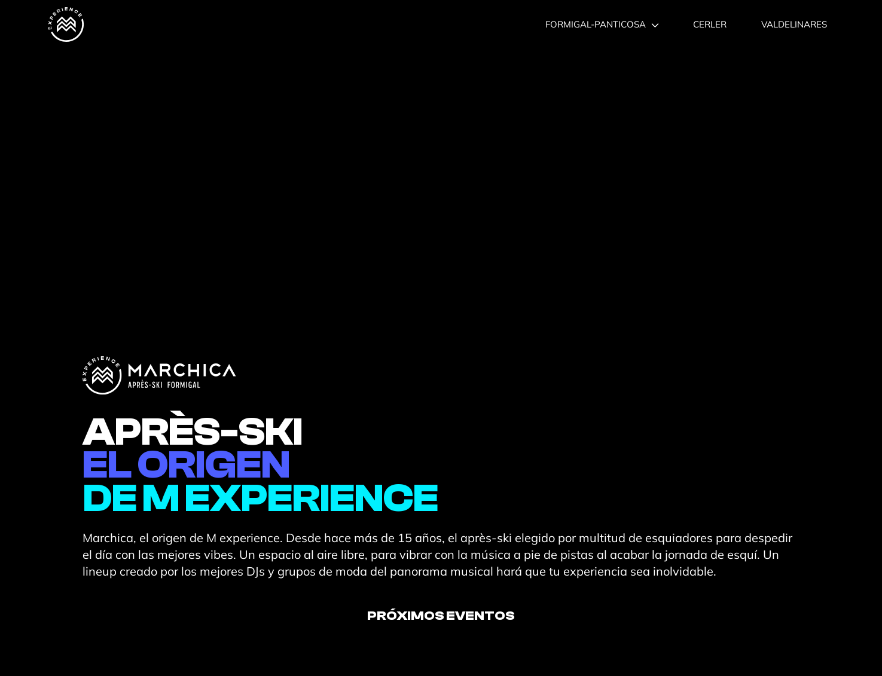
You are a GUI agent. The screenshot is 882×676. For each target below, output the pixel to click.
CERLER (710, 24)
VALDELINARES (794, 24)
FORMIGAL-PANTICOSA (601, 24)
